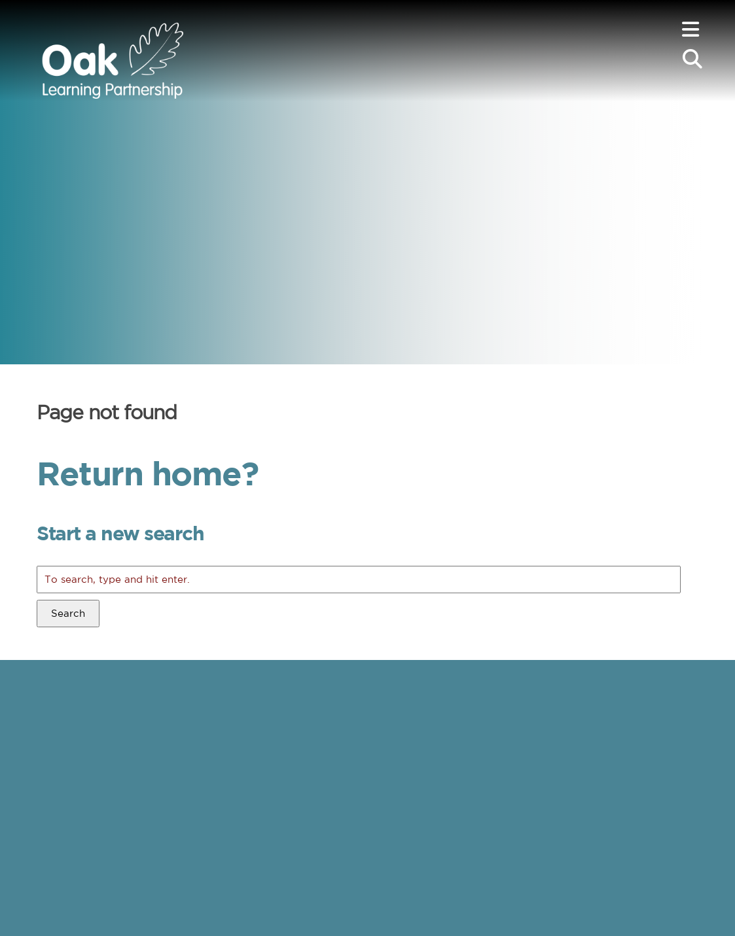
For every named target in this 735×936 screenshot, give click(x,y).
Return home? (147, 473)
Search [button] (68, 613)
